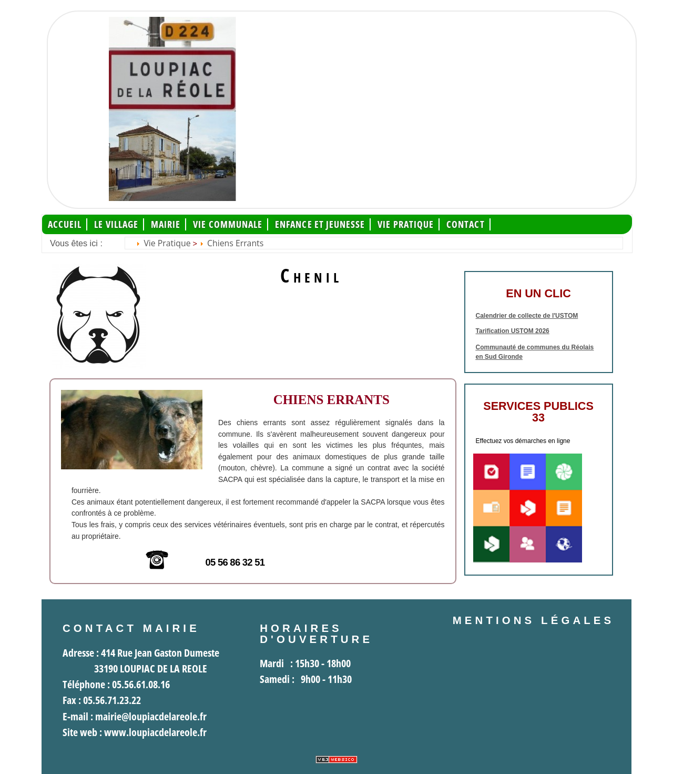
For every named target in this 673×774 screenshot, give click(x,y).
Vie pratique (406, 224)
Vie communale (227, 224)
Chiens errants (235, 243)
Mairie (165, 224)
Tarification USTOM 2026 (512, 331)
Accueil (65, 224)
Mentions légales (534, 620)
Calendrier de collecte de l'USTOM (527, 315)
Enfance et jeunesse (320, 224)
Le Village (116, 224)
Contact (465, 224)
